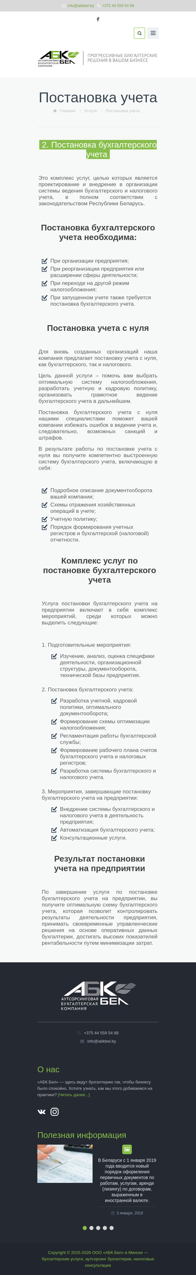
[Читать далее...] (74, 1094)
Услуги (90, 110)
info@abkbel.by (81, 6)
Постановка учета (123, 110)
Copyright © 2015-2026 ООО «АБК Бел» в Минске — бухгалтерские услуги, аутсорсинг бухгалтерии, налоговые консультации (98, 1259)
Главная (67, 110)
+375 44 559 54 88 (118, 6)
